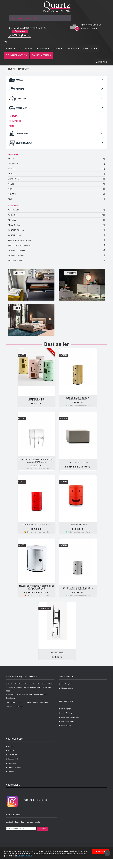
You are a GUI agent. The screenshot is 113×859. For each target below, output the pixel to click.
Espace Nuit (13, 759)
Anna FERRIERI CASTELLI (36, 400)
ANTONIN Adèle (56, 260)
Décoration (12, 763)
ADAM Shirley (56, 225)
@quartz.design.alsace (35, 800)
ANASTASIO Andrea (56, 250)
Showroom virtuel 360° (70, 717)
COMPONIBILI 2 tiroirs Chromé (78, 588)
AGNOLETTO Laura (56, 230)
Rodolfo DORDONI (78, 463)
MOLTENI (56, 194)
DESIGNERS (42, 48)
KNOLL (56, 173)
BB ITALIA (56, 158)
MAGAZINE (73, 48)
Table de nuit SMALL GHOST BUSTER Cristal (36, 460)
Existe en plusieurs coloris (79, 405)
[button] (56, 81)
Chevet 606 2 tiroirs (78, 462)
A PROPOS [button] (102, 62)
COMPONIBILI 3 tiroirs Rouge (37, 525)
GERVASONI (56, 163)
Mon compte (66, 684)
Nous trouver (66, 726)
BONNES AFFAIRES (41, 55)
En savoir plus (41, 855)
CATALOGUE (90, 48)
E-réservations (67, 688)
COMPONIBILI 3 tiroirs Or (78, 398)
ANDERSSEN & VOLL (56, 255)
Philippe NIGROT (57, 653)
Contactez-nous (67, 721)
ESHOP (10, 48)
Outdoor (11, 772)
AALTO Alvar (56, 210)
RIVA (56, 199)
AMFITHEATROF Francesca (56, 245)
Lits (11, 126)
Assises (11, 746)
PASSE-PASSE (57, 652)
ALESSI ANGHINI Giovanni (56, 240)
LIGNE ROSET (56, 179)
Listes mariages (67, 713)
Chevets (14, 116)
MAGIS (56, 184)
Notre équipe (66, 709)
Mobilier (11, 750)
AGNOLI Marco (56, 235)
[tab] (56, 80)
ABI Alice (56, 220)
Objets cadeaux (14, 767)
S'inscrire (42, 829)
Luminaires (12, 755)
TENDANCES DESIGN (16, 55)
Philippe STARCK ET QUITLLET (36, 462)
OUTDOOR (26, 48)
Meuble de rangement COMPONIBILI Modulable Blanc (36, 587)
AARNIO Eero (56, 215)
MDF (56, 189)
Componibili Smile (78, 525)
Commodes (15, 121)
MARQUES (59, 48)
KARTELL (56, 168)
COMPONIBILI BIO (36, 399)
